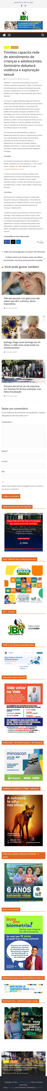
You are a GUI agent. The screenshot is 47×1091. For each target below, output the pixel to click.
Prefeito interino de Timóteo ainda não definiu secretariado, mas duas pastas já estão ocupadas (24, 258)
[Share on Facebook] (7, 242)
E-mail (5, 461)
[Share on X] (13, 242)
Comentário (7, 422)
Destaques (15, 47)
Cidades (7, 47)
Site (3, 471)
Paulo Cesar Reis (24, 79)
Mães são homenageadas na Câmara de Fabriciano (23, 252)
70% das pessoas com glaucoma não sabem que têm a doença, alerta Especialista (22, 301)
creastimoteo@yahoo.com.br (14, 169)
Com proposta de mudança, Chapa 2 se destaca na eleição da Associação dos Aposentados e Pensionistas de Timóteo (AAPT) (23, 1067)
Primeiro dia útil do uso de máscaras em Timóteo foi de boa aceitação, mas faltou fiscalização (22, 389)
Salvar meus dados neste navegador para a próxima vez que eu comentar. (22, 487)
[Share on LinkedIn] (18, 242)
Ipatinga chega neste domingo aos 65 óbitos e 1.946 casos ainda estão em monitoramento (22, 345)
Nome (5, 451)
